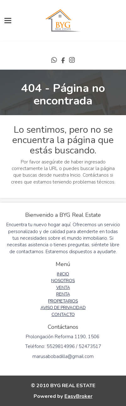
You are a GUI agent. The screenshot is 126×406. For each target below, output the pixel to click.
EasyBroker (78, 396)
